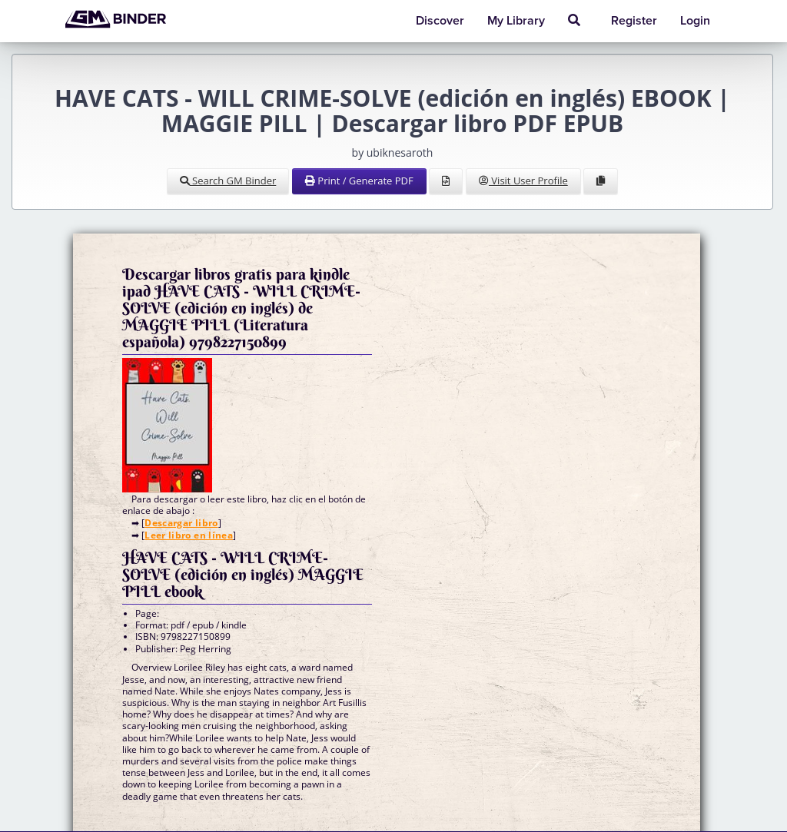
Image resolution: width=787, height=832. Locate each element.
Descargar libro (181, 522)
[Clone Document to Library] (600, 181)
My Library (516, 20)
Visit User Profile (523, 180)
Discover (440, 20)
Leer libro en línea (188, 535)
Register (634, 20)
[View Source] (446, 181)
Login (695, 20)
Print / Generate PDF (359, 180)
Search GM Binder (228, 180)
